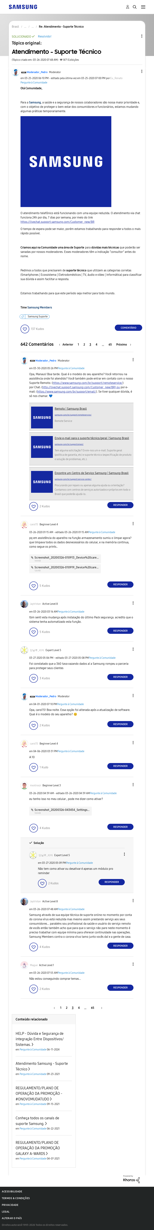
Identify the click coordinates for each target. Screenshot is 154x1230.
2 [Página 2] (84, 344)
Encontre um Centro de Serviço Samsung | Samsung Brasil (92, 473)
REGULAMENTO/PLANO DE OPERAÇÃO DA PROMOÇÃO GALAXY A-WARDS (38, 1148)
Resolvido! (44, 36)
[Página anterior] (67, 344)
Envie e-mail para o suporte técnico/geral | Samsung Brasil (92, 438)
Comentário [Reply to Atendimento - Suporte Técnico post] (128, 327)
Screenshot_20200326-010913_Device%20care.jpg (68, 557)
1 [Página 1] (78, 344)
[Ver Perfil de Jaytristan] (35, 603)
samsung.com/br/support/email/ (69, 444)
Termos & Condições (16, 1198)
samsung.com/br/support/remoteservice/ (73, 415)
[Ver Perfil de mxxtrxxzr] (35, 785)
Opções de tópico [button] (135, 36)
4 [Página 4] (96, 344)
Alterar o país (12, 1218)
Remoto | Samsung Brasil (71, 408)
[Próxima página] (123, 344)
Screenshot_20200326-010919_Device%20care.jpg (68, 567)
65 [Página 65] (110, 344)
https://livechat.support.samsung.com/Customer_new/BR (57, 222)
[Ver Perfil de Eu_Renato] (116, 78)
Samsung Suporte (38, 316)
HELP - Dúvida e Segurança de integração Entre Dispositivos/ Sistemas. (40, 1039)
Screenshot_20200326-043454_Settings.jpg (63, 810)
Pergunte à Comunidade (34, 82)
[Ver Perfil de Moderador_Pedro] (37, 72)
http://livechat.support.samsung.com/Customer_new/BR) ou (81, 387)
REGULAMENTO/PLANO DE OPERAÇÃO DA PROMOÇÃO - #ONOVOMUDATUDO (39, 1093)
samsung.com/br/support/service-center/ (73, 479)
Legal (6, 1211)
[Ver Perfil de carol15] (34, 524)
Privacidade (10, 1205)
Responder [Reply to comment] (120, 505)
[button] (135, 71)
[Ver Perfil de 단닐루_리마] (37, 650)
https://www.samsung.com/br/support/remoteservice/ (88, 383)
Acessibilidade (12, 1191)
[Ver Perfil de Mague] (34, 965)
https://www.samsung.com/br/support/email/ (66, 391)
